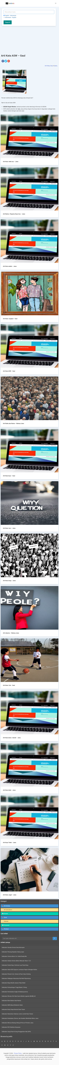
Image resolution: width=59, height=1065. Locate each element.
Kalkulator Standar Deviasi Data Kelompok (13, 947)
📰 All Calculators (7, 910)
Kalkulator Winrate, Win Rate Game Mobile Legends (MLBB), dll (18, 996)
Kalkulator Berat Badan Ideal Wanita (11, 1000)
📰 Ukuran (5, 913)
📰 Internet (5, 921)
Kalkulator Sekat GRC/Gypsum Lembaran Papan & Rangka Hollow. (19, 969)
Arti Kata (47, 66)
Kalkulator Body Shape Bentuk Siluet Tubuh (13, 1009)
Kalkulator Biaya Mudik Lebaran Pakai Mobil (13, 983)
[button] (56, 3)
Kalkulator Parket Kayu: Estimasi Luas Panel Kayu (15, 965)
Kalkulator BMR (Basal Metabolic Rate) (12, 1005)
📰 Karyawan (5, 925)
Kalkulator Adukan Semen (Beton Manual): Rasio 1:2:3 (16, 960)
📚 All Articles (6, 906)
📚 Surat (4, 917)
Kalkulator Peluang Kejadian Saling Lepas (13, 952)
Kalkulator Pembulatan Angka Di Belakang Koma (15, 991)
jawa (56, 66)
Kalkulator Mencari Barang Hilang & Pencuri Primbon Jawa (17, 1022)
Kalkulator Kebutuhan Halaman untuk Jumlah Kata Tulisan (17, 1014)
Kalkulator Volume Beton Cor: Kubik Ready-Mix (14, 956)
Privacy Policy (18, 1053)
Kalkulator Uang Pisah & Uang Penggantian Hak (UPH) (16, 1031)
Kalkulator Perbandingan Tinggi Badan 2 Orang (14, 987)
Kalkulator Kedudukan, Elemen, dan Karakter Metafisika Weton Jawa (20, 1018)
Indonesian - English (10, 17)
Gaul (51, 66)
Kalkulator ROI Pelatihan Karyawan (11, 1027)
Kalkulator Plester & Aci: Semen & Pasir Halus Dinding (16, 974)
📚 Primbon (5, 929)
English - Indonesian (10, 15)
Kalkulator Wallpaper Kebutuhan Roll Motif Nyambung (16, 978)
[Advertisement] (29, 39)
